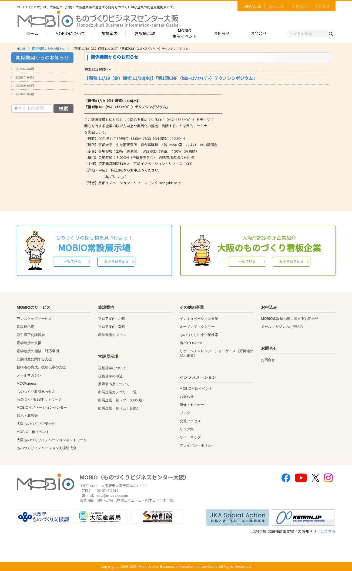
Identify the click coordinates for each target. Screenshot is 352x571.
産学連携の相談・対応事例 (38, 351)
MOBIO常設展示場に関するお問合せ (289, 319)
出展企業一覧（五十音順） (119, 408)
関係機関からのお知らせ (48, 48)
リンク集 (187, 429)
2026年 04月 (24, 77)
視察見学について (112, 368)
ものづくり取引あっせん (36, 391)
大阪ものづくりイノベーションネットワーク (52, 440)
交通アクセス (190, 421)
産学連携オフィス (112, 335)
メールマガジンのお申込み (282, 327)
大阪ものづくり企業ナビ (36, 424)
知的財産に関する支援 (34, 359)
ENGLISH (276, 6)
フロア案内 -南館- (112, 327)
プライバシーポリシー (197, 445)
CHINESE (300, 6)
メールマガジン (29, 375)
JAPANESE (252, 6)
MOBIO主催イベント (184, 33)
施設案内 (109, 33)
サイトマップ (190, 437)
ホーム (32, 33)
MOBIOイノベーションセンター (42, 407)
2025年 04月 (24, 68)
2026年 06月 (24, 94)
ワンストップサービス (34, 319)
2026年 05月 (24, 85)
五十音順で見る (116, 261)
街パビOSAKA (191, 343)
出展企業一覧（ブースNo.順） (122, 400)
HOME (21, 48)
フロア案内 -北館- (112, 319)
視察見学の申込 (110, 376)
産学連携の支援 (29, 343)
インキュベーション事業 (199, 319)
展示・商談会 (27, 416)
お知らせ (221, 33)
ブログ (185, 413)
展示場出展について (114, 384)
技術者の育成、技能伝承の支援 (41, 367)
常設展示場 (145, 33)
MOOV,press (27, 383)
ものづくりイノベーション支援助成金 (46, 448)
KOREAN (322, 6)
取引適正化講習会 (31, 335)
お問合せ (258, 33)
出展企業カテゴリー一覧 (117, 392)
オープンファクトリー (197, 327)
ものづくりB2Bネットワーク (39, 399)
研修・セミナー (192, 405)
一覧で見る (72, 261)
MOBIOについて (70, 33)
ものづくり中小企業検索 (199, 335)
